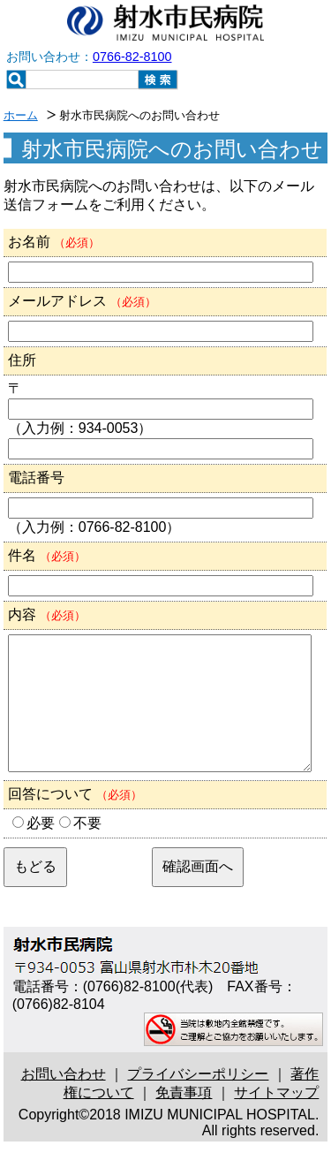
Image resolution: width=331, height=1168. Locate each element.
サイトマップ (276, 1118)
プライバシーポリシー (197, 1100)
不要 (87, 849)
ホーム (21, 115)
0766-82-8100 (132, 56)
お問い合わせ (63, 1100)
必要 (40, 849)
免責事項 (183, 1118)
